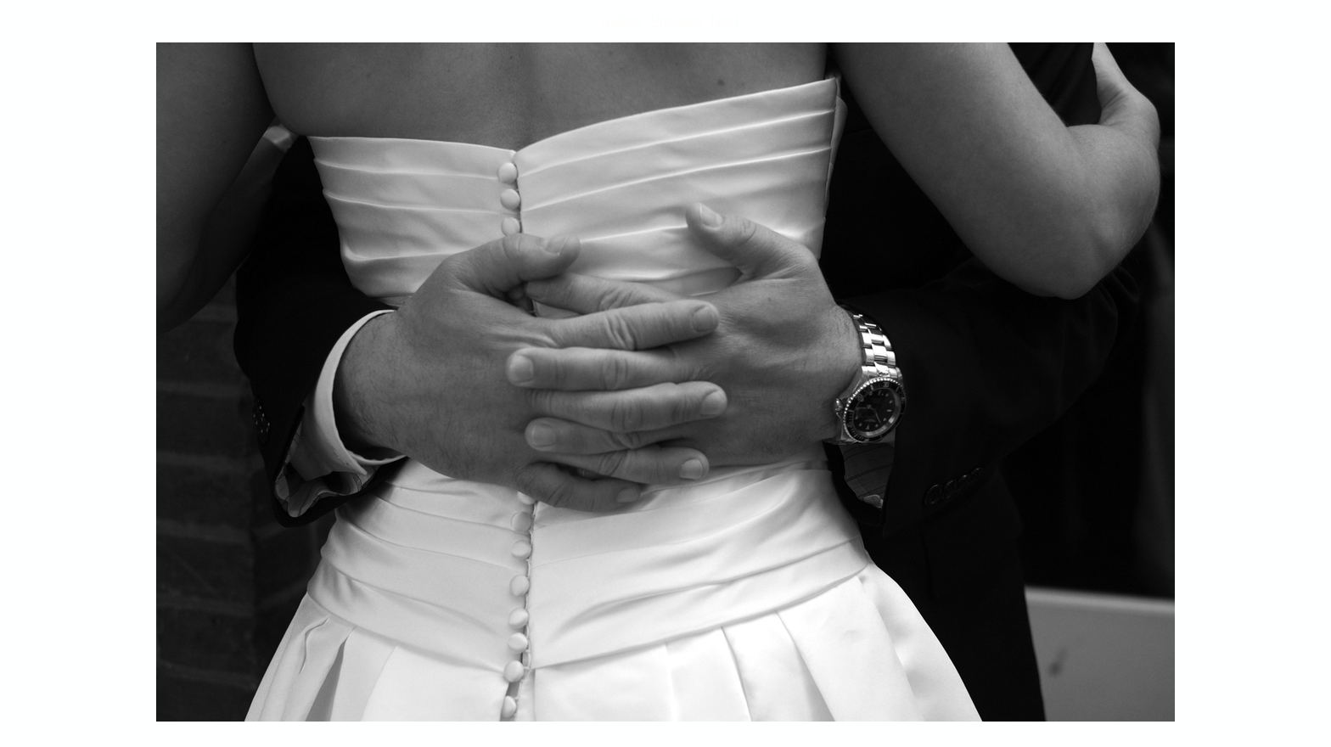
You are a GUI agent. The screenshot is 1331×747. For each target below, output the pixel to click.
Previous (676, 21)
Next (724, 21)
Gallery (621, 21)
